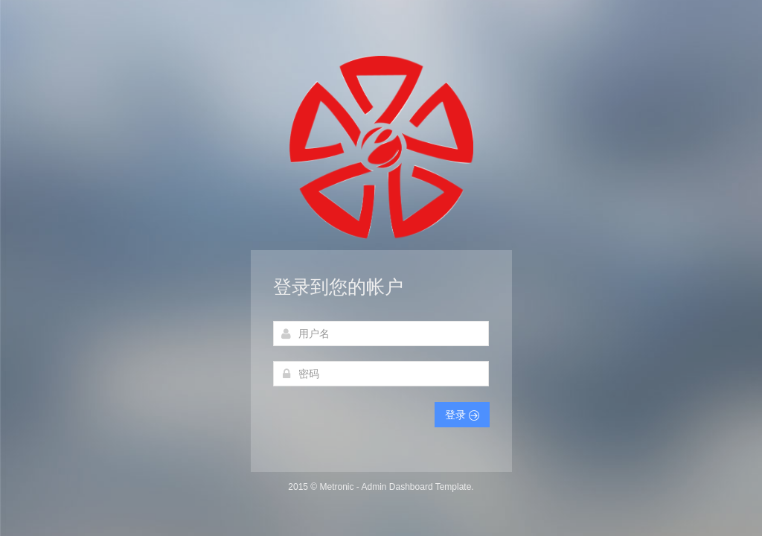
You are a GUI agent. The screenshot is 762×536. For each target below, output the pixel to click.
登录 (462, 415)
